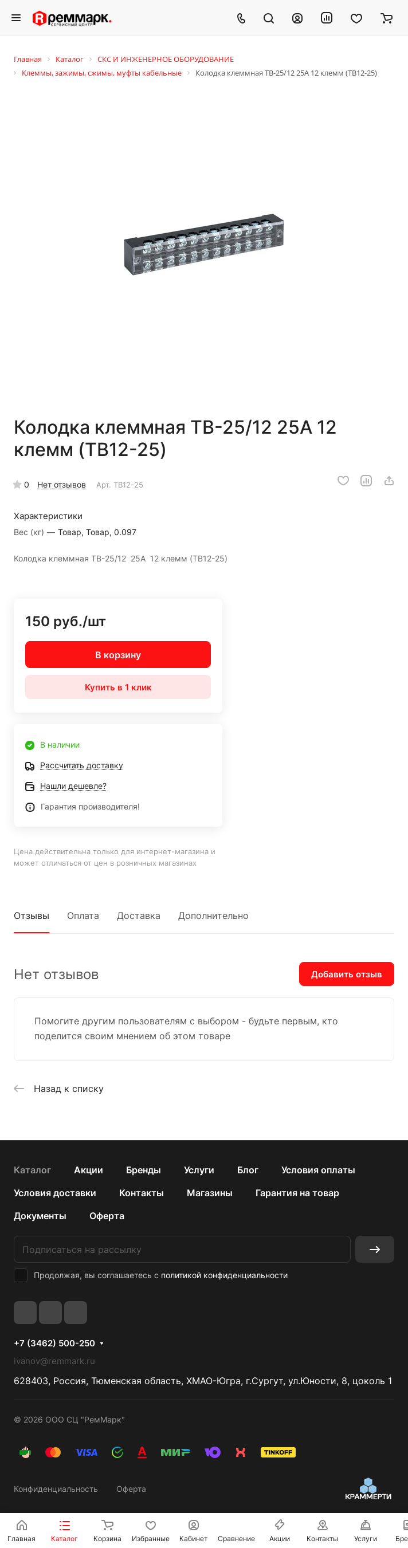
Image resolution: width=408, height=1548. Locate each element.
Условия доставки (55, 1193)
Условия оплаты (318, 1170)
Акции (88, 1170)
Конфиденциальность (56, 1489)
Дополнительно (213, 915)
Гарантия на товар (297, 1193)
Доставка (138, 915)
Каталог (32, 1170)
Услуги (199, 1170)
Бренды (143, 1170)
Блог (247, 1170)
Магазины (210, 1193)
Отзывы (31, 915)
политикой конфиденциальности (224, 1275)
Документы (40, 1215)
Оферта (106, 1215)
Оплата (83, 915)
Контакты (141, 1193)
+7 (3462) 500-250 (54, 1343)
